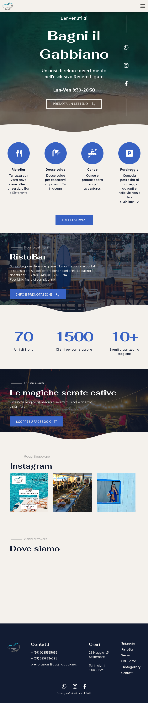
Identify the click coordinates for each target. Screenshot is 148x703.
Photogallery (130, 667)
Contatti (127, 673)
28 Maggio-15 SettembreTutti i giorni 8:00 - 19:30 (99, 661)
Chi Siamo (128, 661)
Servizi (126, 655)
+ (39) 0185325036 (44, 652)
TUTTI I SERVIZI (74, 220)
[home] (7, 5)
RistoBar (127, 649)
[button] (143, 5)
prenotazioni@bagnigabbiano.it (54, 664)
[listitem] (29, 492)
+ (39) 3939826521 (44, 658)
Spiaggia (128, 643)
